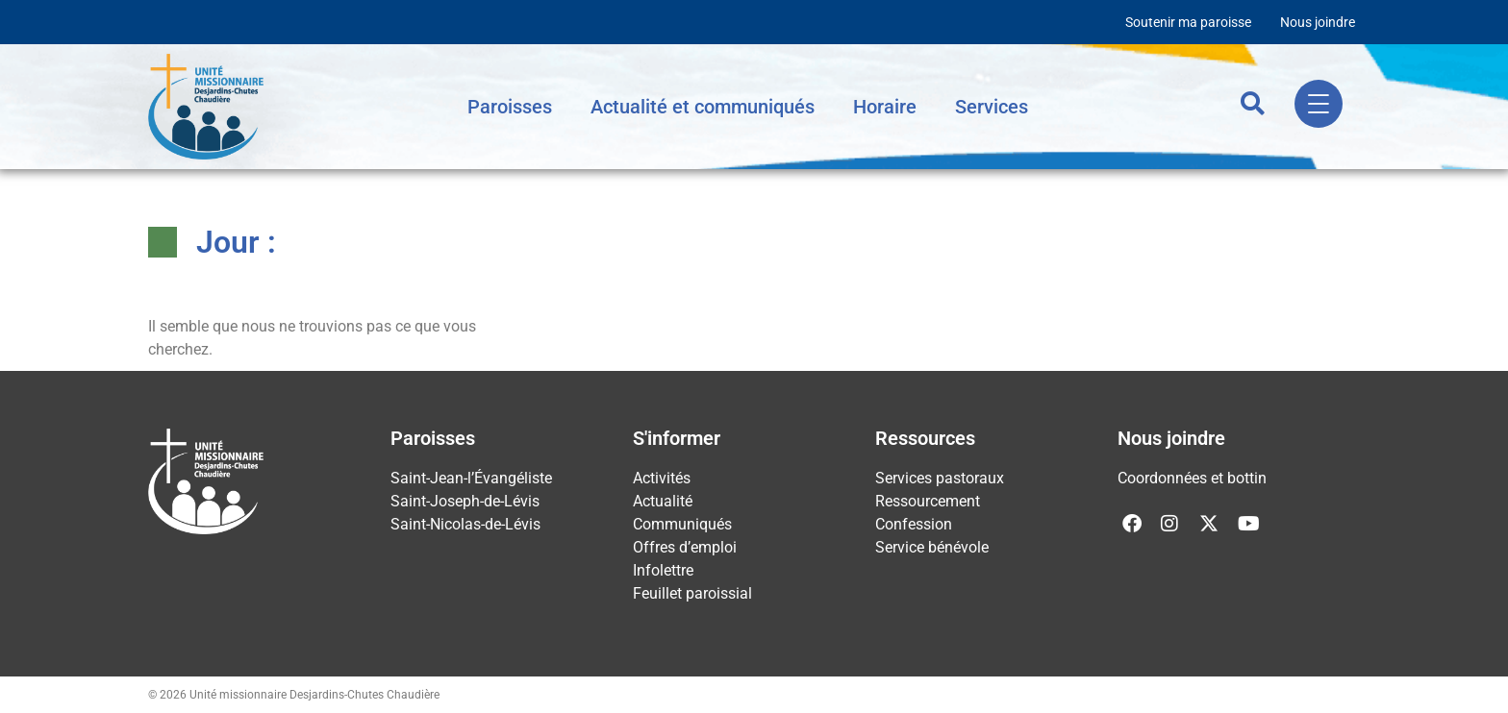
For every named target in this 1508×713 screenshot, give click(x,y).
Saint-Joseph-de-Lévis (465, 501)
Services (991, 106)
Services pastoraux (939, 478)
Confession (913, 524)
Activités (662, 478)
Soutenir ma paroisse (1188, 22)
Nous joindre (1317, 22)
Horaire (885, 106)
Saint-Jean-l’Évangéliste (471, 478)
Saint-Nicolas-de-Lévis (465, 524)
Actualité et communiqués (703, 106)
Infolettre (663, 570)
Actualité (662, 501)
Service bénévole (932, 547)
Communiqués (682, 524)
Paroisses (509, 106)
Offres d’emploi (685, 547)
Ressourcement (927, 501)
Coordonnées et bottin (1192, 478)
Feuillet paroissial (692, 593)
